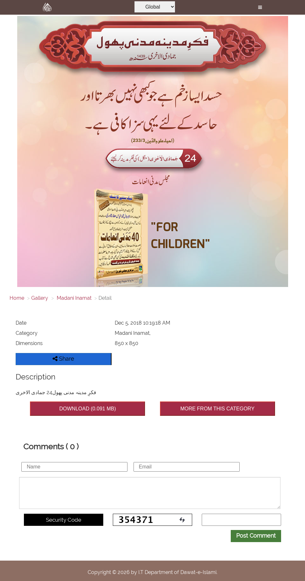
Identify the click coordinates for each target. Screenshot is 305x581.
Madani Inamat (73, 298)
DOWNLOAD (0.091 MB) (87, 408)
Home (17, 298)
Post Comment (256, 535)
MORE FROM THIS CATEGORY (217, 408)
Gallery (39, 298)
